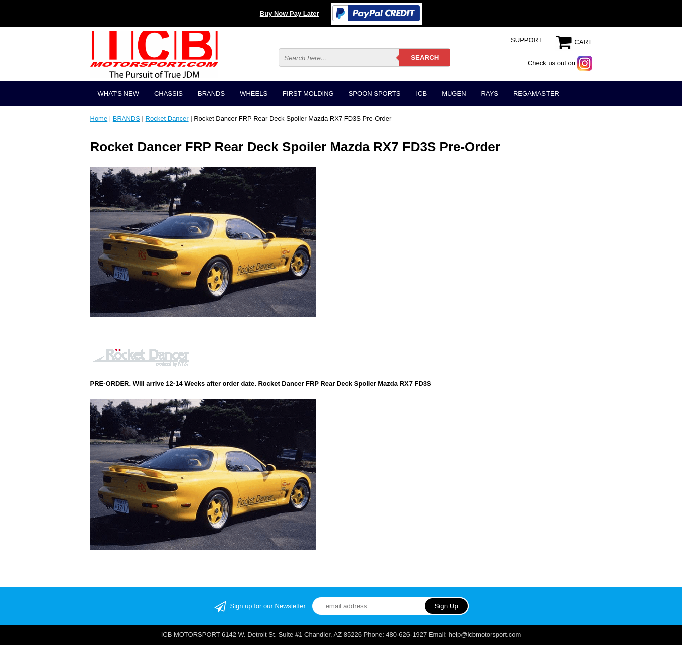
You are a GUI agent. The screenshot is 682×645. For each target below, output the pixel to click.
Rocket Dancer (167, 118)
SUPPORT (526, 40)
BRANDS (211, 93)
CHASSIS (168, 93)
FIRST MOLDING (308, 93)
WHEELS (253, 93)
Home (99, 118)
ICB (421, 93)
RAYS (489, 93)
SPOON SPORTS (375, 93)
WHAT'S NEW (118, 93)
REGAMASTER (536, 93)
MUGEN (454, 93)
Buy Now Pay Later (289, 13)
